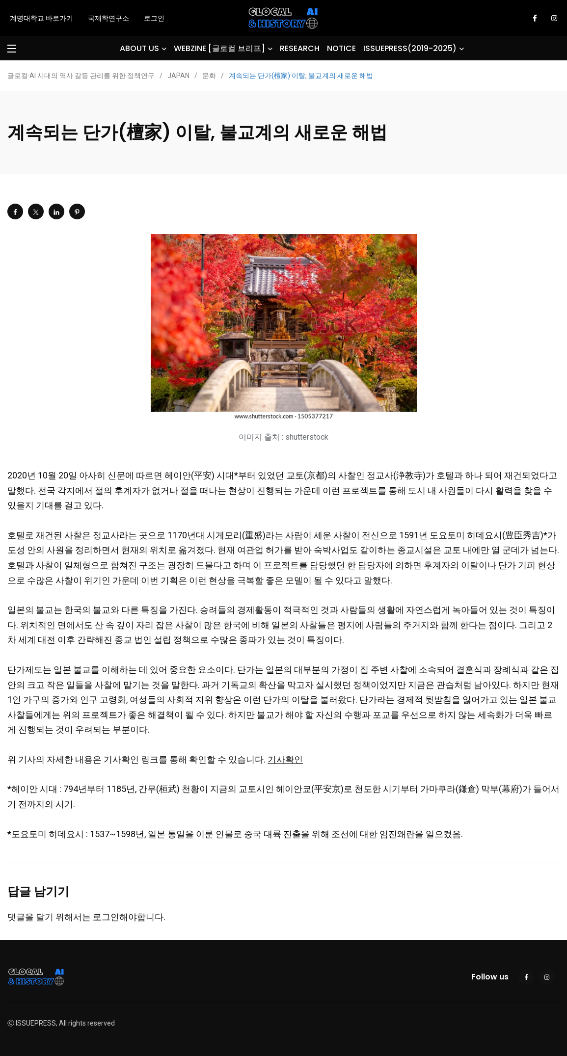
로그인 (154, 18)
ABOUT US (139, 48)
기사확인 (285, 759)
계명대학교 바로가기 (41, 18)
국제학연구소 (108, 18)
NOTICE (341, 48)
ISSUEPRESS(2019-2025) (410, 48)
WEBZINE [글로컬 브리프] (219, 48)
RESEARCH (300, 48)
